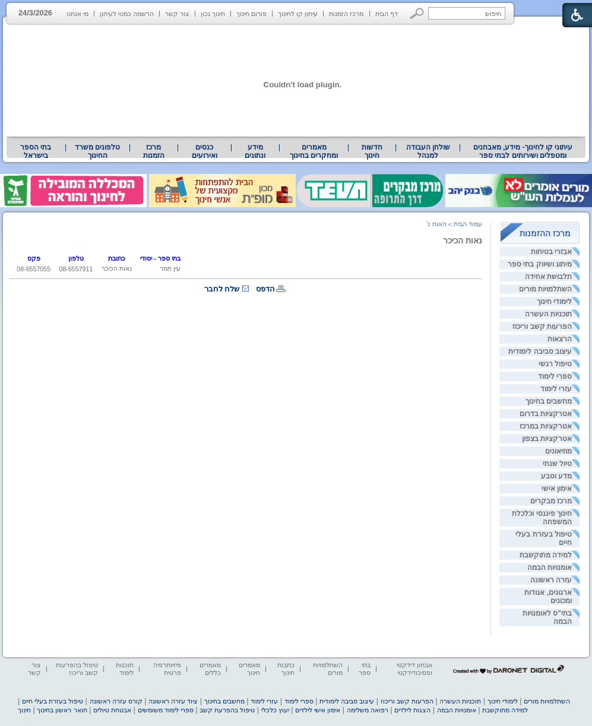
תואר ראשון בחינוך (62, 710)
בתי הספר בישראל (35, 151)
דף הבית (386, 13)
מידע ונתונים (255, 151)
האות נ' (436, 223)
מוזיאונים (558, 451)
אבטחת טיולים (112, 710)
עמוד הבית (468, 223)
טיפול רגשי (555, 364)
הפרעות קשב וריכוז (542, 326)
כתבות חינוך (286, 668)
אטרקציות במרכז (546, 426)
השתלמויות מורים (545, 289)
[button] (417, 13)
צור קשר (177, 13)
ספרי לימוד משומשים (166, 710)
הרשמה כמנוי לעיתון (127, 13)
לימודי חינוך (554, 301)
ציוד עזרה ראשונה (173, 701)
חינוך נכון (213, 13)
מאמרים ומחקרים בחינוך (314, 151)
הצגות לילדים (412, 710)
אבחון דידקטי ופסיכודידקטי (414, 668)
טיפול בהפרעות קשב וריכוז (77, 668)
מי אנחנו (77, 13)
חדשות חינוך (372, 151)
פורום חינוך (251, 13)
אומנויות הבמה (549, 567)
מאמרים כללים (210, 668)
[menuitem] (522, 151)
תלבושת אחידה (548, 276)
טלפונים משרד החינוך (97, 151)
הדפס (265, 288)
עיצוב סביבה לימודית (540, 351)
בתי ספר (365, 668)
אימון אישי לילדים (317, 710)
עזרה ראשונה (551, 580)
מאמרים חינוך (249, 668)
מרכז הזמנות (346, 13)
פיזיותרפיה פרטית (167, 668)
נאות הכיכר (462, 240)
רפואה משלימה (367, 710)
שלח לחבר (222, 288)
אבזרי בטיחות (551, 252)
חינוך (24, 710)
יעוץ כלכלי (275, 710)
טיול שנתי (557, 463)
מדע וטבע (556, 476)
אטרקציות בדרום (546, 414)
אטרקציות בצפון (547, 439)
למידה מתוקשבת (546, 555)
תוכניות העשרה (548, 314)
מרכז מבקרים (551, 501)
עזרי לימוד (556, 389)
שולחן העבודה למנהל (428, 151)
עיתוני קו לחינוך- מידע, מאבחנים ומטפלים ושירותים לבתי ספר (523, 151)
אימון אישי (557, 488)
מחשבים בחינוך (548, 401)
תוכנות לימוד (125, 668)
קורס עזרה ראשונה (116, 701)
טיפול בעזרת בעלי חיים (52, 701)
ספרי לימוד (555, 376)
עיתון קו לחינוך (298, 13)
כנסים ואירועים (204, 151)
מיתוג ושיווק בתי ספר (540, 264)
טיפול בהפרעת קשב (227, 710)
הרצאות (559, 339)
